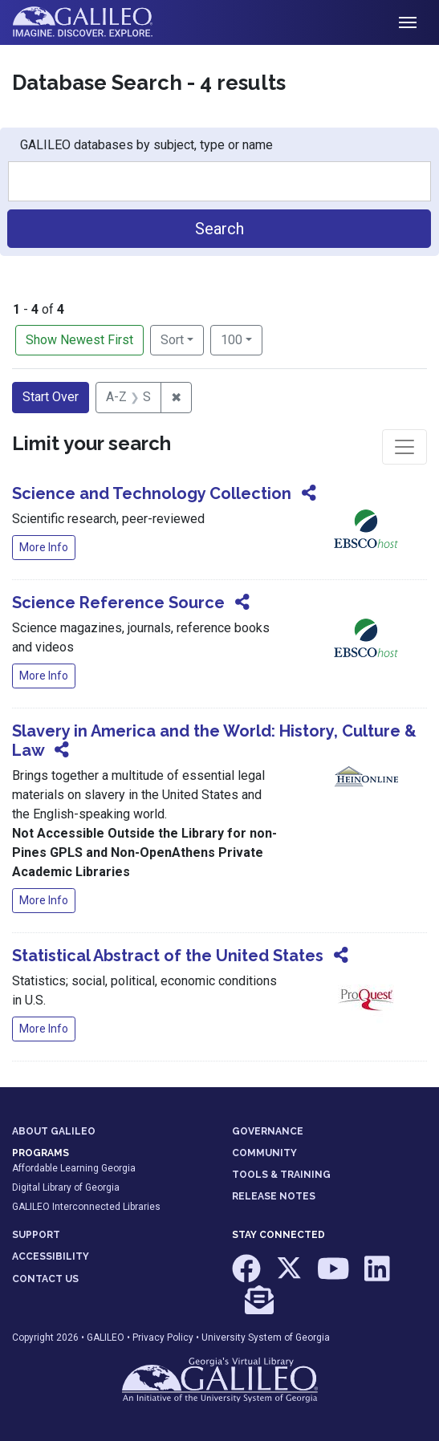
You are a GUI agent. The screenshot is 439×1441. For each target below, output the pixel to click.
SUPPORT (36, 1234)
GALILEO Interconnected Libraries (86, 1206)
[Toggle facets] (404, 447)
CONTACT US (45, 1279)
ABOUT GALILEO (54, 1131)
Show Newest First (79, 339)
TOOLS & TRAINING (281, 1174)
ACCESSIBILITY (50, 1256)
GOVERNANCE (267, 1131)
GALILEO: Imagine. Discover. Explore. (95, 22)
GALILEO (105, 1337)
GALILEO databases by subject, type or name (146, 144)
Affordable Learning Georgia (74, 1168)
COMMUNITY (264, 1153)
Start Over (50, 396)
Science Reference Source (118, 602)
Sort (172, 339)
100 (241, 338)
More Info (43, 547)
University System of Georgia (265, 1337)
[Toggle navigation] (407, 22)
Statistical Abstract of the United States (167, 955)
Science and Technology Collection (151, 493)
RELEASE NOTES (273, 1196)
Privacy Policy (162, 1337)
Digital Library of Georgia (66, 1187)
